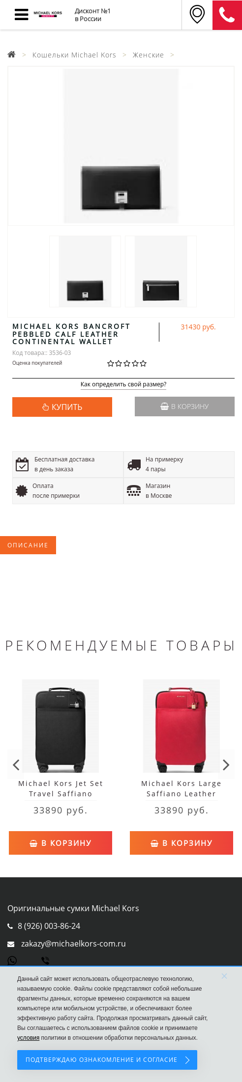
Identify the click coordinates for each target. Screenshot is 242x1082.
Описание (28, 545)
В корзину (184, 406)
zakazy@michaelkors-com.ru (73, 943)
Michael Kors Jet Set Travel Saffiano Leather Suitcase (60, 794)
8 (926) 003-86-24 (49, 925)
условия (28, 1037)
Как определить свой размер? (124, 384)
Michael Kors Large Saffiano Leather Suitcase (181, 794)
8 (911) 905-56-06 (227, 15)
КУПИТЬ (67, 407)
